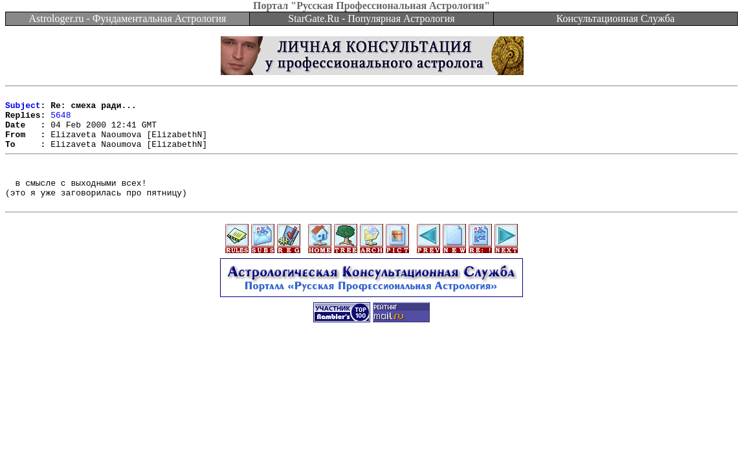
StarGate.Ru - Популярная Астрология (371, 18)
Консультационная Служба (616, 18)
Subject (23, 109)
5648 (60, 120)
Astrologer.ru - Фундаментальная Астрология (128, 18)
